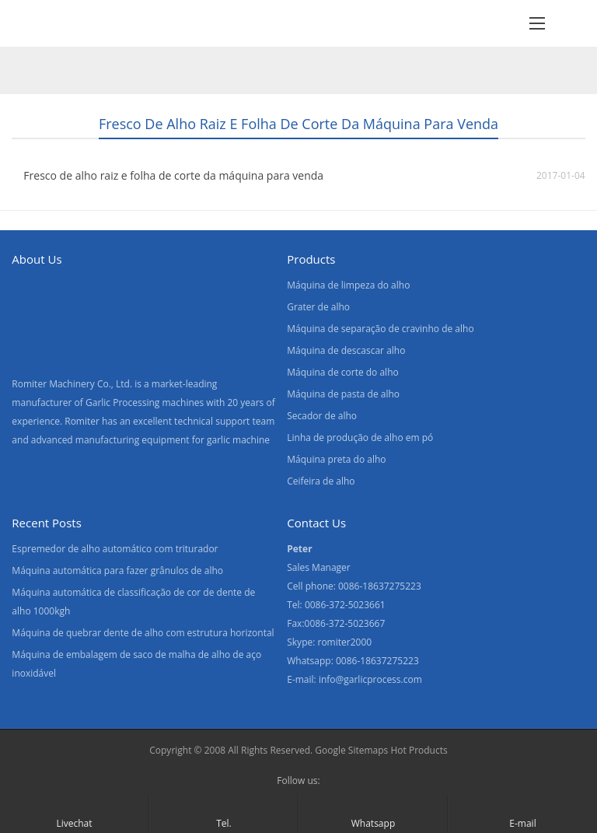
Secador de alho (322, 415)
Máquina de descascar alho (346, 350)
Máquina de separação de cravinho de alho (380, 328)
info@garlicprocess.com (370, 679)
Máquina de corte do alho (343, 372)
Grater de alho (318, 306)
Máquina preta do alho (336, 459)
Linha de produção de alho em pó (360, 437)
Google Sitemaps (351, 750)
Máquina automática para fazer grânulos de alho (117, 570)
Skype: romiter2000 (329, 642)
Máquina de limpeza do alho (348, 285)
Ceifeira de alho (320, 481)
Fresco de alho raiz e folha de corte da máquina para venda (173, 175)
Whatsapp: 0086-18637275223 (353, 660)
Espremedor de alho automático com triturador (115, 548)
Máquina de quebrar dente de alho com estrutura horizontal (143, 632)
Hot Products (418, 750)
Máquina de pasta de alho (343, 394)
